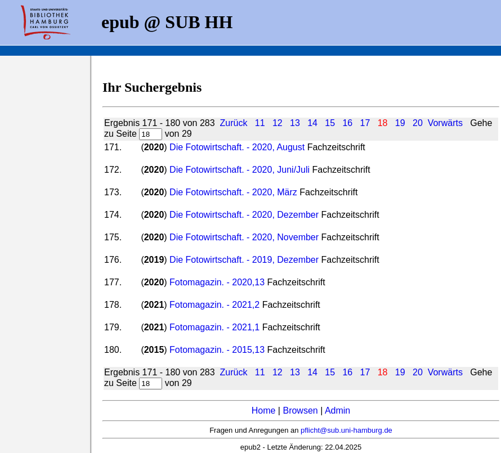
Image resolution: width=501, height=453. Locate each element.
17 (365, 123)
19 (400, 123)
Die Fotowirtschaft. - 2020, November (244, 237)
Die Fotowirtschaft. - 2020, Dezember (244, 214)
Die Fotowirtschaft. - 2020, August (237, 147)
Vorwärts (445, 123)
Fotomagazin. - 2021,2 (214, 305)
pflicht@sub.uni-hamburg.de (346, 430)
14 (312, 123)
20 (418, 123)
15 (330, 123)
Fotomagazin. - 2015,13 (217, 350)
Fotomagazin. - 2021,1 (214, 327)
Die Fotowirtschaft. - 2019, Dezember (244, 259)
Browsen (300, 410)
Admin (337, 410)
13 (295, 123)
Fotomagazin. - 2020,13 (217, 282)
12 (277, 123)
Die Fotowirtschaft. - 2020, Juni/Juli (239, 169)
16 (347, 123)
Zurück (233, 123)
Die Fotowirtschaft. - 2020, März (233, 192)
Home (264, 410)
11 (260, 123)
